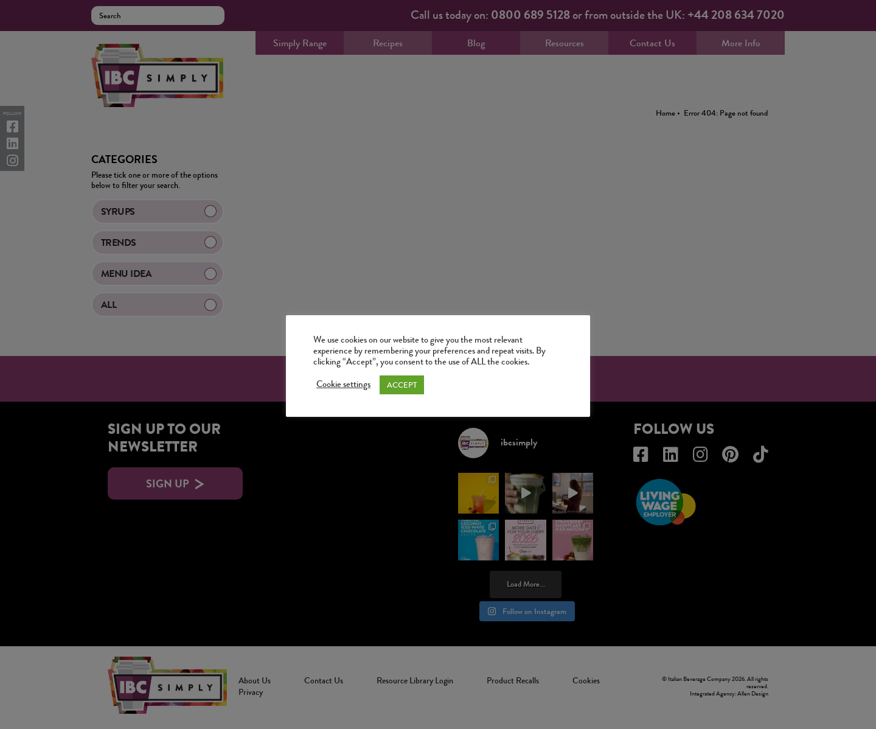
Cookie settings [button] (343, 384)
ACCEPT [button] (402, 385)
